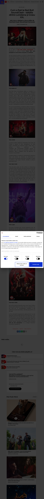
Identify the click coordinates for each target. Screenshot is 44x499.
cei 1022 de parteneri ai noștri (11, 242)
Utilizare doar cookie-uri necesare (22, 264)
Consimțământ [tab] (6, 236)
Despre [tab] (38, 236)
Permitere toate (36, 264)
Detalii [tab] (16, 236)
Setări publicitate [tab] (27, 236)
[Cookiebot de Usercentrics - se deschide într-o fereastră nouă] (37, 233)
